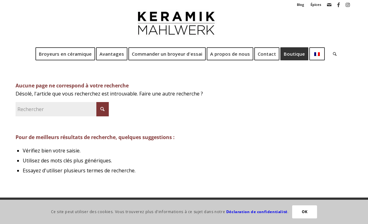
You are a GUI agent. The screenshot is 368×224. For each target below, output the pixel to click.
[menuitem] (300, 4)
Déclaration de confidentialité (257, 211)
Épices (315, 4)
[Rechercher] (333, 54)
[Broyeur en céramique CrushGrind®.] (184, 27)
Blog (300, 4)
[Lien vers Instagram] (347, 4)
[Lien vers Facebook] (338, 4)
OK (305, 211)
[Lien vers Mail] (329, 4)
